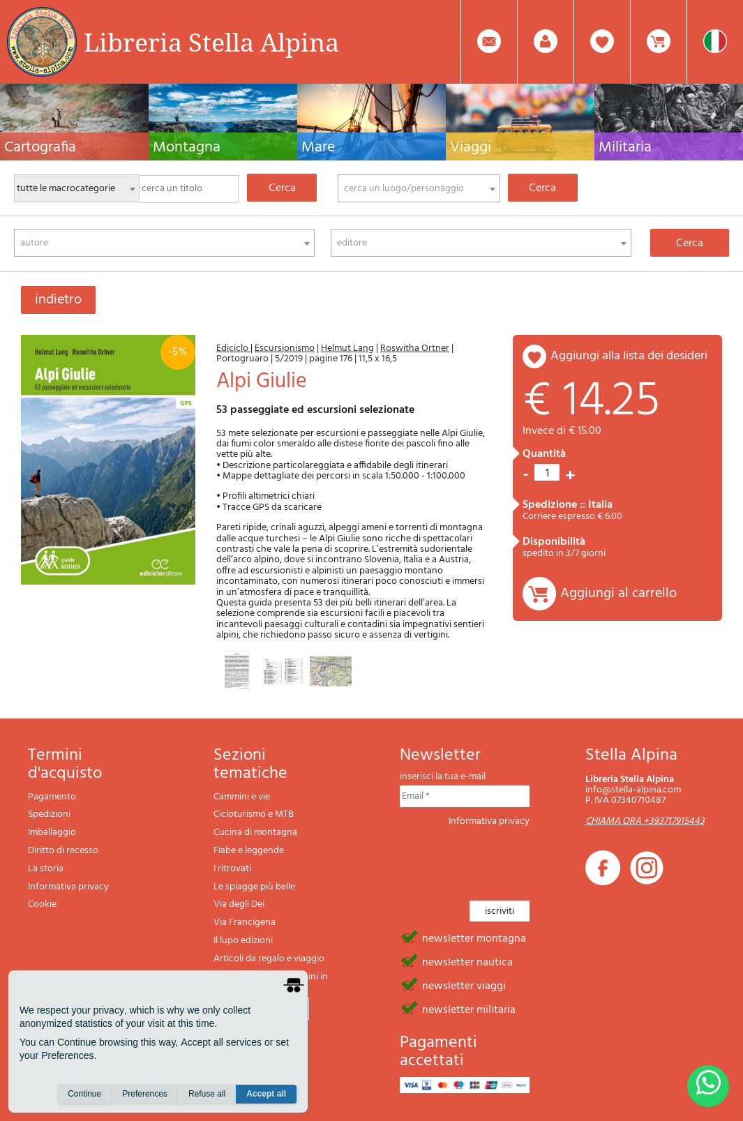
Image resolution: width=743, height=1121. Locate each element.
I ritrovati (232, 869)
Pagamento (52, 797)
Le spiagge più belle (254, 887)
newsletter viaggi (464, 985)
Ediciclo (233, 348)
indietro (58, 300)
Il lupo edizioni (243, 940)
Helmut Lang (347, 348)
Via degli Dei (238, 904)
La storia (45, 869)
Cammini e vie (241, 797)
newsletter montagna (474, 937)
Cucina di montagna (255, 832)
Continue (84, 1094)
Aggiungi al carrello (618, 593)
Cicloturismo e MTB (253, 814)
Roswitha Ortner (414, 348)
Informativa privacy (68, 887)
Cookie (42, 904)
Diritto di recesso (63, 850)
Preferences (144, 1094)
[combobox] (419, 188)
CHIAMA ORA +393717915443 (645, 821)
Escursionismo (285, 348)
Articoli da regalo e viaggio (268, 958)
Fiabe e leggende (248, 850)
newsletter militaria (469, 1008)
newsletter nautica (467, 961)
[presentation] (506, 859)
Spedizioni (49, 814)
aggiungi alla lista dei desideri (628, 356)
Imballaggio (52, 832)
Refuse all (206, 1094)
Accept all (266, 1094)
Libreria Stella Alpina (211, 42)
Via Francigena (244, 922)
